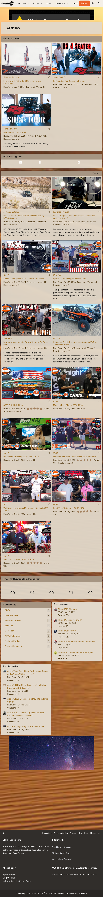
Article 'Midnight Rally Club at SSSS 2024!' (25, 785)
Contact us (47, 836)
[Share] (49, 77)
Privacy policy (76, 836)
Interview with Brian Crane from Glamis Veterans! (74, 490)
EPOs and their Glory (61, 855)
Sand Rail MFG (59, 77)
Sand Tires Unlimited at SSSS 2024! (68, 541)
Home (93, 836)
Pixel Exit (83, 893)
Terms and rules (61, 836)
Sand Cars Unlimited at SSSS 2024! (18, 593)
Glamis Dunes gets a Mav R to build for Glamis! (23, 312)
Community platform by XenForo (42, 893)
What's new (20, 3)
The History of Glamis (61, 849)
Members (60, 3)
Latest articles (11, 38)
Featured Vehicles (11, 245)
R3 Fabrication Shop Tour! (14, 132)
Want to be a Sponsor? (62, 860)
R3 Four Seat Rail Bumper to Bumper (69, 81)
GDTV (6, 308)
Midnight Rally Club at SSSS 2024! (68, 439)
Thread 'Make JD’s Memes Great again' (75, 711)
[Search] (99, 3)
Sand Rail (9, 684)
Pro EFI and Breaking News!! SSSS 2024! (21, 490)
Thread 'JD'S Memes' (68, 667)
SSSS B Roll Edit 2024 (13, 439)
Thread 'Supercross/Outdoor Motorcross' (76, 700)
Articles (36, 3)
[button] (28, 3)
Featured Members (13, 704)
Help (86, 836)
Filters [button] (95, 207)
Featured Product (11, 77)
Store (48, 3)
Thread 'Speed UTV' (67, 689)
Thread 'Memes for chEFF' (70, 678)
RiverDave (8, 87)
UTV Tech (57, 308)
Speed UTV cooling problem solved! (69, 312)
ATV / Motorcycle (13, 694)
